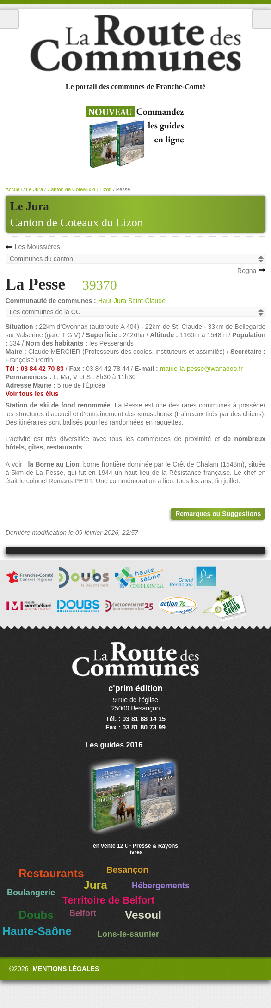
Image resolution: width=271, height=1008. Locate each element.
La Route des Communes (135, 43)
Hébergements (161, 885)
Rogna (246, 270)
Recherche (261, 19)
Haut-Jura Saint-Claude (132, 300)
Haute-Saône (37, 931)
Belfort (82, 913)
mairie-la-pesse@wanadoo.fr (201, 368)
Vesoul (143, 915)
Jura (95, 885)
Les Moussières (37, 246)
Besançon (127, 869)
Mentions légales (65, 968)
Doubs (36, 915)
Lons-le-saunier (128, 934)
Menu (9, 19)
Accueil (14, 189)
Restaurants (51, 873)
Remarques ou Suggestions (218, 513)
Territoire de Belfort (108, 900)
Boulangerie (31, 892)
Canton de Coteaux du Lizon (76, 222)
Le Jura (34, 189)
